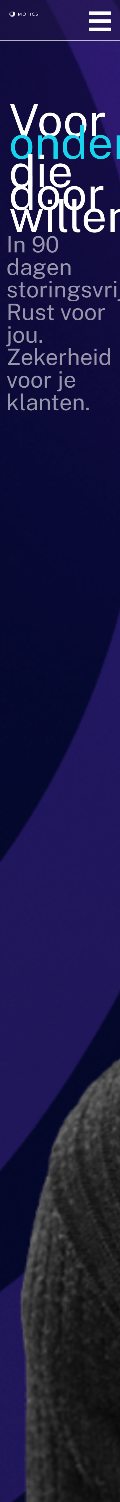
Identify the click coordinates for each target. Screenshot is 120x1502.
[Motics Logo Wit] (24, 22)
